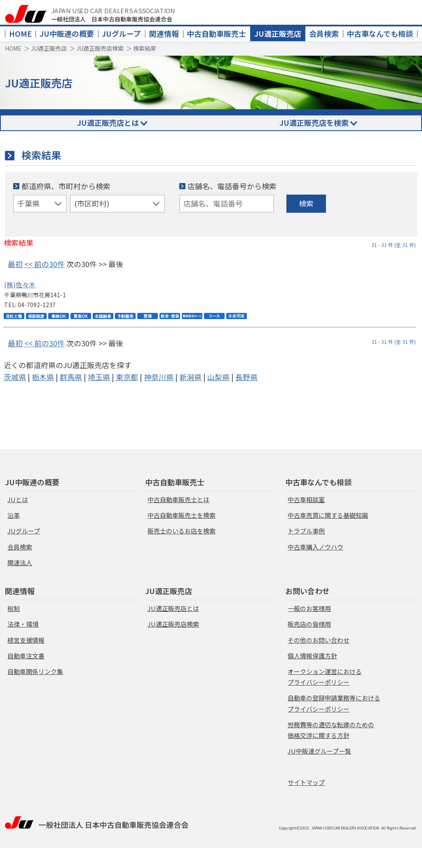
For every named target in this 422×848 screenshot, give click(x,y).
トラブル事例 (306, 530)
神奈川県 (158, 376)
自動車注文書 (26, 655)
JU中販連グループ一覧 (319, 751)
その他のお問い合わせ (318, 640)
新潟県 (190, 376)
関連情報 (164, 33)
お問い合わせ (307, 590)
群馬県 (71, 376)
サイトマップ (306, 782)
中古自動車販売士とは (178, 499)
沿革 (13, 515)
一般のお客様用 (309, 608)
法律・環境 (22, 624)
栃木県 (43, 376)
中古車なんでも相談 (380, 33)
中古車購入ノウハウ (315, 547)
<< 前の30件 (44, 263)
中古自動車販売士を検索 (182, 515)
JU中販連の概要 (67, 33)
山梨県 (218, 376)
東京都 (127, 376)
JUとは (17, 499)
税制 (13, 608)
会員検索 (324, 33)
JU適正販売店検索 (100, 48)
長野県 (246, 376)
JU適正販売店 (277, 33)
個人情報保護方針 (312, 655)
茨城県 (15, 376)
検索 (306, 203)
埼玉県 (99, 376)
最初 (15, 263)
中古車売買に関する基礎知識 (328, 515)
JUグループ (121, 33)
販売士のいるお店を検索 (182, 530)
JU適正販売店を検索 (314, 122)
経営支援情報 (26, 640)
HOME (20, 33)
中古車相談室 (306, 499)
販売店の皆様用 (309, 624)
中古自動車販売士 (216, 33)
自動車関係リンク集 (35, 671)
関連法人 (19, 562)
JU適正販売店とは (108, 122)
